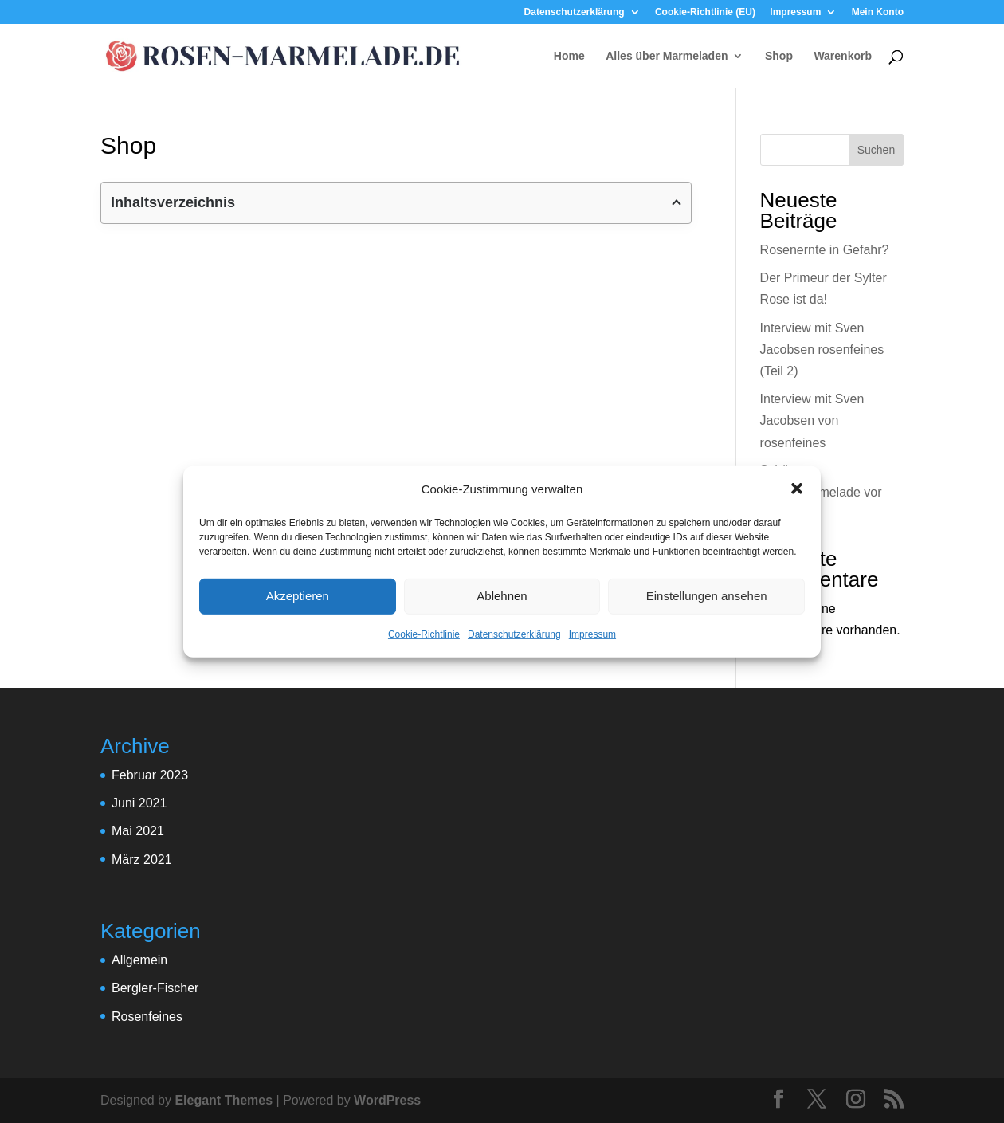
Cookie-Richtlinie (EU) (705, 12)
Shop (779, 56)
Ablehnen (502, 596)
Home (569, 56)
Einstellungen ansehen (706, 596)
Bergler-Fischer (155, 988)
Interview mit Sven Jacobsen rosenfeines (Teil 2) (822, 349)
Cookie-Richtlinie (424, 634)
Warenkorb (843, 56)
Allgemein (139, 960)
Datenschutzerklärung (514, 634)
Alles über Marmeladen (667, 56)
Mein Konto (878, 12)
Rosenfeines (147, 1016)
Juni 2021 (139, 803)
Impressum (592, 634)
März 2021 (142, 859)
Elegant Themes (224, 1100)
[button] (797, 489)
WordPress (387, 1100)
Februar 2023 (150, 775)
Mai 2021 (138, 831)
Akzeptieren (297, 596)
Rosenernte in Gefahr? (824, 250)
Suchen (876, 149)
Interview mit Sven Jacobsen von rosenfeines (812, 420)
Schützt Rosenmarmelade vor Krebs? (821, 492)
